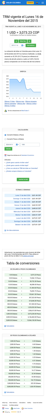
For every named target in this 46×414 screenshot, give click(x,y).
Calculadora (9, 326)
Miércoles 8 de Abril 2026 (22, 212)
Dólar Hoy (23, 41)
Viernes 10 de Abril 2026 (22, 205)
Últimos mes (20, 101)
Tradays (5, 408)
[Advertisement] (23, 10)
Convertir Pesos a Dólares (15, 139)
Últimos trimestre (31, 101)
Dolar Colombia (26, 408)
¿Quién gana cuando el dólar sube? (17, 162)
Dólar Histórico (13, 402)
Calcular (8, 149)
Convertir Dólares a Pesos (15, 135)
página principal (28, 256)
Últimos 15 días (10, 101)
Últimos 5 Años (31, 103)
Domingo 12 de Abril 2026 (21, 199)
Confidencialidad (13, 405)
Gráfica (29, 402)
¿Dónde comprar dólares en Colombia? (18, 171)
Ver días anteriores (12, 230)
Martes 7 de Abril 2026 (22, 215)
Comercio (30, 2)
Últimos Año (21, 103)
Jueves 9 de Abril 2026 (22, 208)
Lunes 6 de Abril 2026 (23, 218)
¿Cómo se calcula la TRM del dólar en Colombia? (22, 168)
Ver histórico (30, 45)
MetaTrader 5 (25, 110)
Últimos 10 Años (10, 106)
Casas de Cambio (37, 402)
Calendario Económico (27, 155)
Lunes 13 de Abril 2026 (22, 195)
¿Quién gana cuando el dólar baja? (17, 165)
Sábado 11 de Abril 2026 (22, 202)
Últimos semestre (10, 103)
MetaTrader (15, 408)
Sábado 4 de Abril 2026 (22, 225)
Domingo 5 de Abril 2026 (22, 221)
